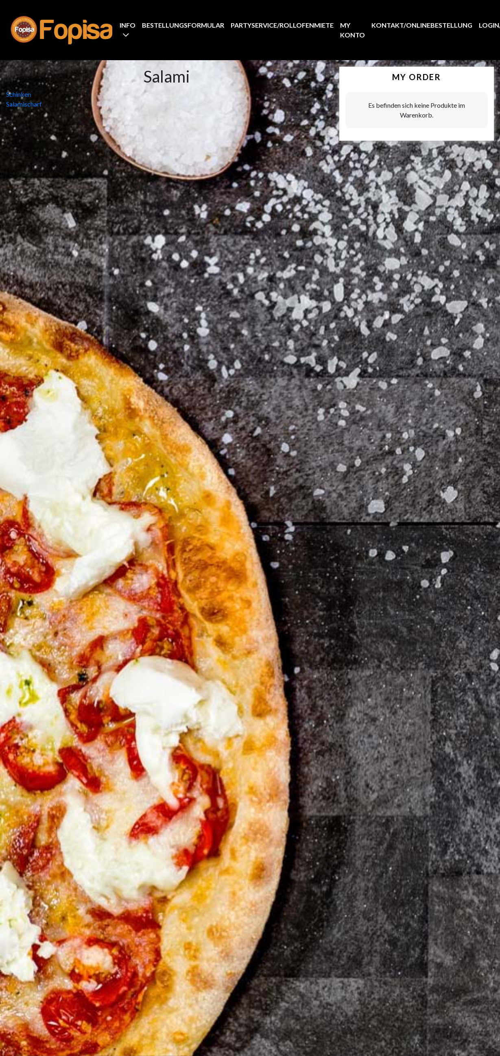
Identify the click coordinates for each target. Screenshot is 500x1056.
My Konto (352, 30)
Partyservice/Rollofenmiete (282, 25)
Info (127, 25)
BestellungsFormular (183, 25)
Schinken (18, 94)
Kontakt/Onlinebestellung (421, 25)
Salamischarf (24, 104)
